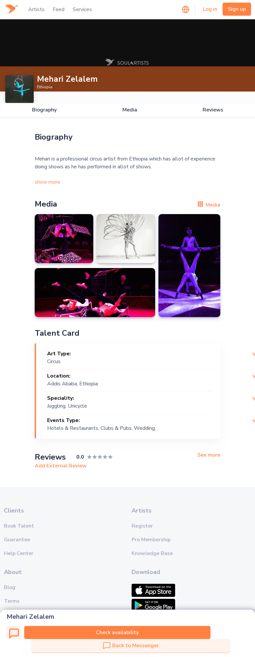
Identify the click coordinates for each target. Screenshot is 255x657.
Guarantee (17, 539)
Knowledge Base (152, 553)
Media (129, 110)
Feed (58, 9)
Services (82, 9)
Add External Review (61, 466)
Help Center (18, 553)
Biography (44, 110)
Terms (12, 601)
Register (142, 526)
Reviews (213, 110)
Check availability (117, 632)
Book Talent (19, 526)
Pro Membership (151, 539)
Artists (36, 9)
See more (208, 455)
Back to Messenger (131, 645)
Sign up (237, 9)
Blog (9, 587)
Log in (210, 9)
